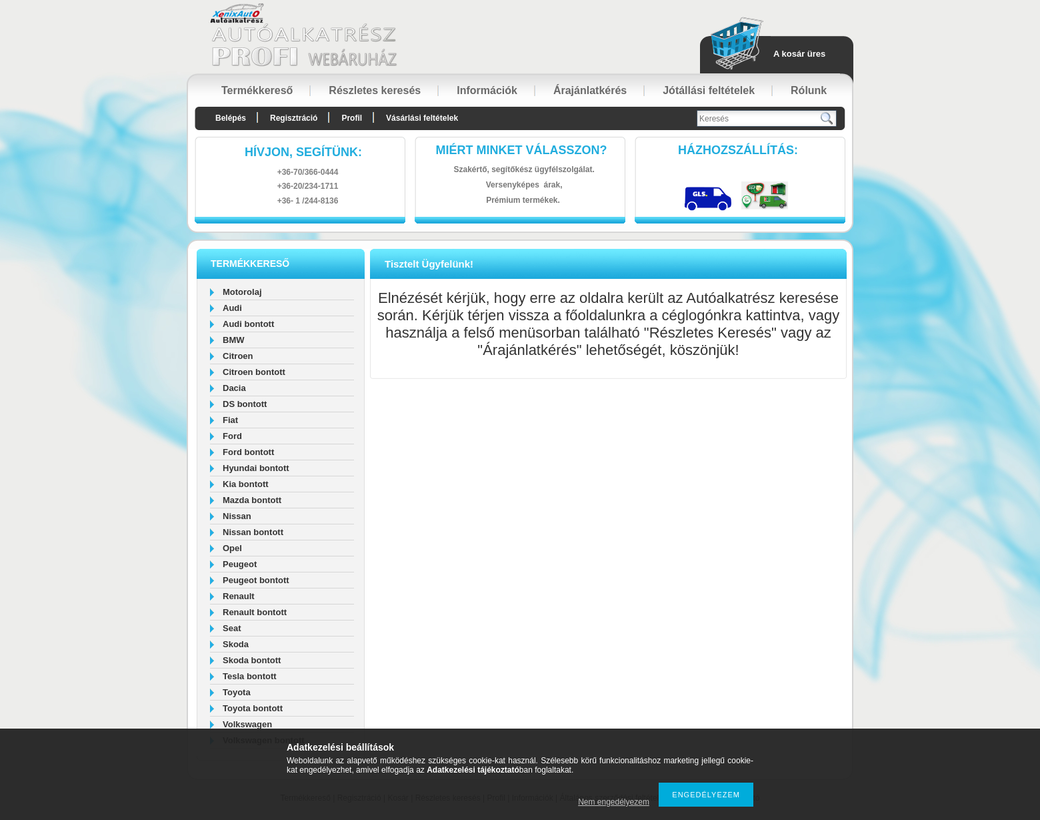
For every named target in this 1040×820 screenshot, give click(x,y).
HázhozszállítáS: (738, 150)
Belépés (230, 118)
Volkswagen (247, 724)
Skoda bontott (252, 660)
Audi (232, 308)
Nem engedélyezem (613, 802)
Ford (232, 436)
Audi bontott (248, 324)
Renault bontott (255, 612)
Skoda (236, 644)
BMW (234, 340)
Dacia (234, 388)
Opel (232, 548)
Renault (239, 596)
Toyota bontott (253, 708)
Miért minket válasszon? (521, 150)
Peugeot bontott (256, 580)
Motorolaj (242, 292)
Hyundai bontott (256, 468)
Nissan (237, 516)
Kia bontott (246, 484)
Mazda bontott (252, 500)
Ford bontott (248, 452)
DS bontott (245, 404)
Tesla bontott (250, 676)
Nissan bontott (253, 532)
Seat (232, 628)
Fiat (230, 420)
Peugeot (240, 564)
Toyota (237, 692)
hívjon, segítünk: (303, 152)
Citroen (238, 356)
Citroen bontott (254, 372)
